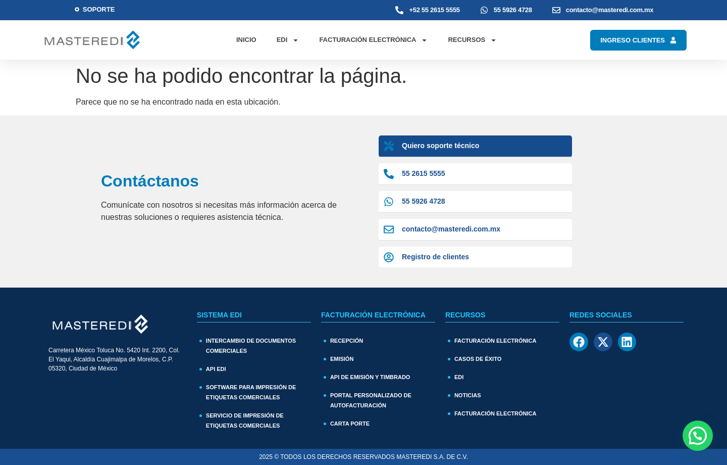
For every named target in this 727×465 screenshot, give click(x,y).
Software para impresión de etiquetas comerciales (251, 392)
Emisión (341, 359)
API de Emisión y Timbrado (370, 377)
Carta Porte (350, 424)
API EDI (216, 369)
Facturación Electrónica (373, 40)
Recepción (346, 341)
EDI (288, 40)
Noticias (467, 395)
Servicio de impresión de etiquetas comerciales (245, 420)
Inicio (246, 39)
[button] (698, 436)
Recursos (472, 40)
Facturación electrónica (495, 413)
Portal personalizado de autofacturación (370, 400)
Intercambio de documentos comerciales (251, 346)
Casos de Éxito (477, 359)
